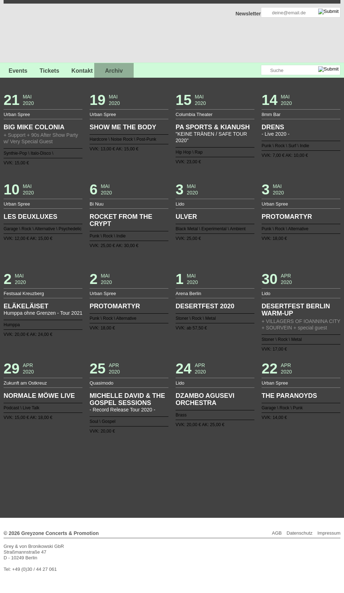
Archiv (114, 71)
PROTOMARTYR (287, 216)
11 (123, 464)
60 (186, 470)
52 (141, 470)
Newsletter (248, 13)
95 (169, 476)
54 (152, 470)
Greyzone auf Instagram (255, 70)
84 (106, 476)
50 (129, 470)
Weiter (172, 486)
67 (226, 470)
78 (72, 476)
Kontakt (82, 71)
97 (180, 476)
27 (214, 464)
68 (232, 470)
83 (101, 476)
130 (189, 481)
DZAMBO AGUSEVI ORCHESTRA (205, 399)
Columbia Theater (194, 114)
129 (183, 481)
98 (186, 476)
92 (152, 476)
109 (249, 476)
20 (175, 464)
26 (209, 464)
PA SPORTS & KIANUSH (213, 127)
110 (254, 476)
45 (101, 470)
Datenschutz (299, 533)
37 (271, 464)
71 (249, 470)
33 (249, 464)
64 (209, 470)
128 (178, 481)
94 (163, 476)
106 (232, 476)
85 (112, 476)
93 (158, 476)
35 (260, 464)
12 (129, 464)
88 (129, 476)
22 (186, 464)
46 (106, 470)
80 (84, 476)
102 (209, 476)
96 (175, 476)
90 (141, 476)
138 (235, 481)
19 (169, 464)
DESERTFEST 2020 (205, 306)
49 (123, 470)
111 (260, 476)
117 (115, 481)
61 (192, 470)
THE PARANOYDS (289, 395)
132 (200, 481)
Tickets (49, 71)
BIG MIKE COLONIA (34, 127)
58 (175, 470)
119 (126, 481)
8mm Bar (271, 114)
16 (152, 464)
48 (118, 470)
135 (217, 481)
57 (169, 470)
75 (271, 470)
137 (229, 481)
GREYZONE (40, 34)
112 (266, 476)
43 (89, 470)
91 (146, 476)
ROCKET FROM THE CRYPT (121, 220)
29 (226, 464)
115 (103, 481)
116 (109, 481)
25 (203, 464)
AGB (277, 533)
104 (220, 476)
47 (112, 470)
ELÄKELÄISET (26, 306)
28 (220, 464)
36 (266, 464)
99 (192, 476)
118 (121, 481)
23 (192, 464)
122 (144, 481)
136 (223, 481)
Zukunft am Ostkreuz (25, 383)
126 (166, 481)
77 (66, 476)
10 (118, 464)
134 (212, 481)
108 (243, 476)
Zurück (172, 454)
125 (160, 481)
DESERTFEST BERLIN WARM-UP (296, 310)
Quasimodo (101, 383)
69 (237, 470)
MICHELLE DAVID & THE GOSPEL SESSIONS (127, 399)
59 (180, 470)
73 (260, 470)
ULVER (186, 216)
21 (180, 464)
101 (203, 476)
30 (232, 464)
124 (155, 481)
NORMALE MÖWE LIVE (39, 395)
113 (271, 476)
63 (203, 470)
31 (237, 464)
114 (277, 476)
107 (237, 476)
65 (214, 470)
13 (135, 464)
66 (220, 470)
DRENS (273, 127)
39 (66, 470)
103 (214, 476)
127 (172, 481)
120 (132, 481)
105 (226, 476)
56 (163, 470)
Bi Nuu (97, 204)
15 (146, 464)
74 (266, 470)
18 (163, 464)
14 (141, 464)
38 (277, 464)
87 (123, 476)
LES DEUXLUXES (30, 216)
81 (89, 476)
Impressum (328, 533)
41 (78, 470)
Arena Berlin (188, 293)
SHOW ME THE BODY (123, 127)
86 (118, 476)
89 (135, 476)
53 (146, 470)
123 (149, 481)
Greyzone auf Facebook (235, 70)
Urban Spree (17, 114)
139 (240, 481)
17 (158, 464)
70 (243, 470)
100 (198, 476)
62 (198, 470)
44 (95, 470)
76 (277, 470)
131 (195, 481)
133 (206, 481)
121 (138, 481)
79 (78, 476)
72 (254, 470)
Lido (180, 204)
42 (84, 470)
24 (198, 464)
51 (135, 470)
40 (72, 470)
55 (158, 470)
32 (243, 464)
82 (95, 476)
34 (254, 464)
